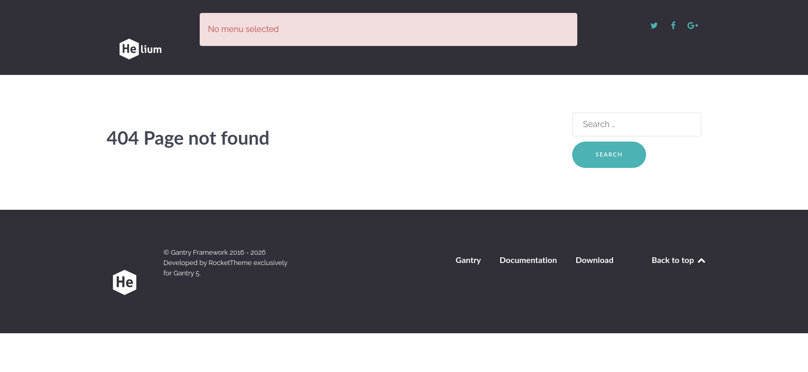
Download (595, 256)
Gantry (468, 256)
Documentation (528, 256)
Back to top (679, 256)
